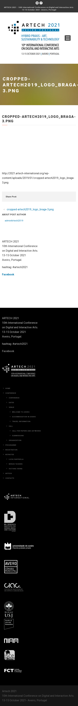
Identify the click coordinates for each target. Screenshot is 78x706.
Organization (15, 440)
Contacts (9, 478)
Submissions (18, 436)
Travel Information (21, 421)
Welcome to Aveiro (21, 412)
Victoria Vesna (15, 469)
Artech (8, 473)
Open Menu (68, 38)
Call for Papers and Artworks (26, 431)
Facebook (8, 274)
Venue (11, 407)
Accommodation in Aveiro (24, 417)
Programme (10, 445)
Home (7, 388)
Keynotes (9, 454)
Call (11, 426)
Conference (10, 393)
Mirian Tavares (16, 464)
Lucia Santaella (16, 459)
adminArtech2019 (14, 220)
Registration (11, 450)
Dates (11, 402)
